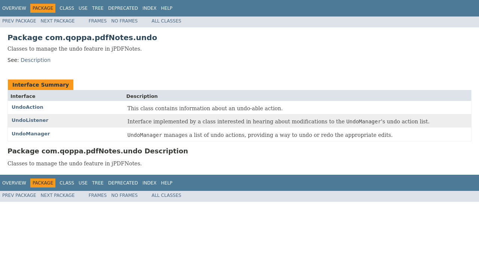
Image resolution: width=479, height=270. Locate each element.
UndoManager (31, 133)
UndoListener (30, 120)
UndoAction (27, 107)
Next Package (58, 21)
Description (36, 60)
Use (83, 8)
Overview (14, 8)
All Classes (166, 21)
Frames (98, 21)
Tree (98, 8)
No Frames (124, 21)
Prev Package (19, 21)
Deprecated (123, 8)
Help (167, 8)
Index (150, 8)
